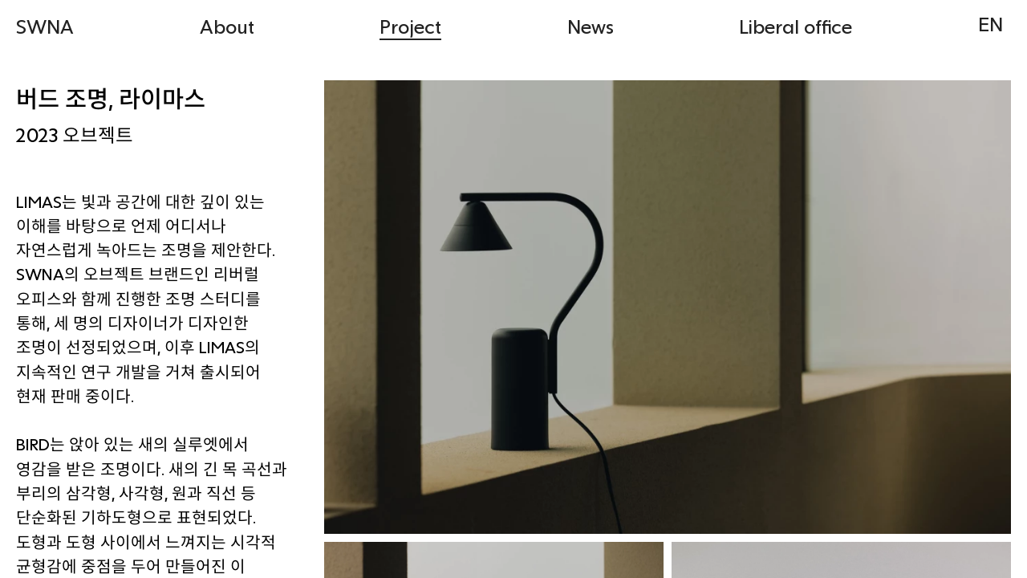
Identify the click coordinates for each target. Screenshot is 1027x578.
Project (410, 26)
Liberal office (795, 26)
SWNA (45, 26)
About (227, 26)
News (590, 26)
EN (990, 23)
